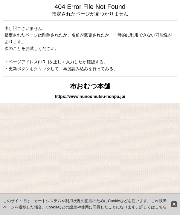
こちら (161, 207)
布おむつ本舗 (90, 86)
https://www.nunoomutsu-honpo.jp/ (90, 96)
